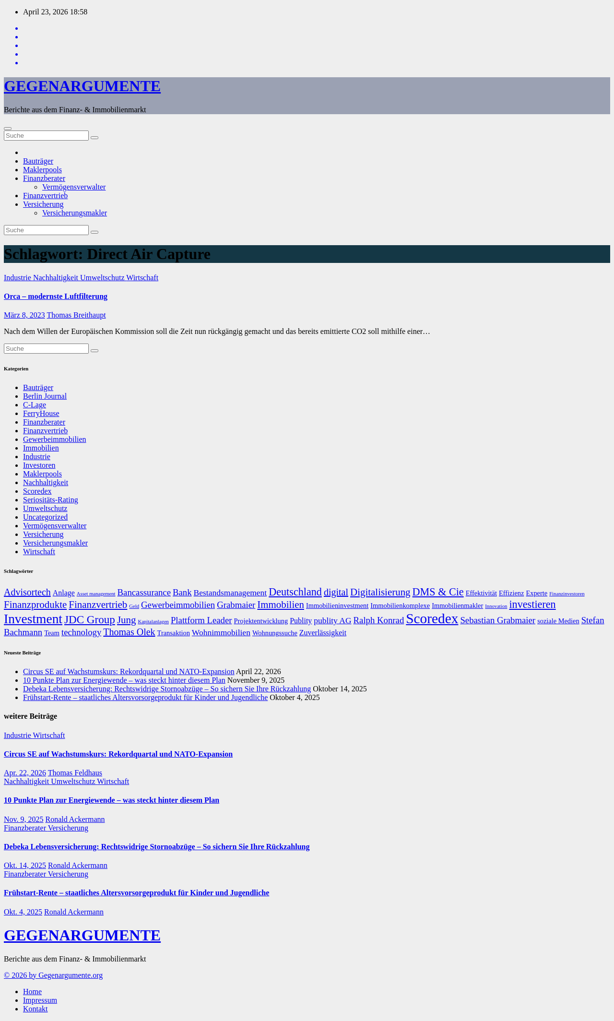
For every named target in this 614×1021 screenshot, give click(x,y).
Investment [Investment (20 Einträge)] (33, 619)
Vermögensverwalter (74, 187)
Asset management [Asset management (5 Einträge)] (96, 593)
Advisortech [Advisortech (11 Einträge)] (27, 592)
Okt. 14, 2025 (25, 865)
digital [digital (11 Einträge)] (336, 592)
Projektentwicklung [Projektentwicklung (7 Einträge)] (261, 621)
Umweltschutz (103, 277)
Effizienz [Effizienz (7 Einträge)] (511, 593)
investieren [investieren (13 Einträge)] (532, 604)
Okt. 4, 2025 (23, 912)
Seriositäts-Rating (50, 500)
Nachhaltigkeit (56, 277)
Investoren (39, 465)
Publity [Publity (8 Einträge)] (301, 621)
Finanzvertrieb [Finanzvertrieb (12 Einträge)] (98, 604)
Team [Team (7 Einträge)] (51, 633)
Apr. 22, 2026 (25, 773)
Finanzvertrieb (45, 195)
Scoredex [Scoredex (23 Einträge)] (432, 618)
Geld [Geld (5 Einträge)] (134, 606)
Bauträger (38, 161)
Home (32, 991)
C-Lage (34, 405)
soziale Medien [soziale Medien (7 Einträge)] (558, 621)
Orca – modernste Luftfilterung (55, 296)
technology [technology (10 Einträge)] (81, 632)
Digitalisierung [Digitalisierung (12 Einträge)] (380, 592)
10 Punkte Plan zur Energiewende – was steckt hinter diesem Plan (124, 680)
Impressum (40, 1000)
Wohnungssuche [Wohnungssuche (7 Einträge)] (274, 633)
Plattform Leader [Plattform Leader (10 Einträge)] (201, 620)
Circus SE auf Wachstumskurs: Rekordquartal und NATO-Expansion (129, 671)
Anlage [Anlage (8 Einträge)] (64, 593)
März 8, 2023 (24, 315)
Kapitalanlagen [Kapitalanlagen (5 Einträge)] (153, 621)
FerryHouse (41, 413)
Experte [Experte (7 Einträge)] (536, 593)
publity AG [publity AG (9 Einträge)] (332, 620)
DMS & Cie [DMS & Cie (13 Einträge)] (438, 592)
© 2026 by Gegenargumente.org (53, 975)
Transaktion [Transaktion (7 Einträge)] (173, 633)
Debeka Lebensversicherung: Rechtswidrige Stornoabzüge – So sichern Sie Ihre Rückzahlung (167, 689)
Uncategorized (45, 517)
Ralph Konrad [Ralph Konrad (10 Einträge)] (379, 620)
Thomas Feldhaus (75, 773)
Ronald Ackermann (75, 819)
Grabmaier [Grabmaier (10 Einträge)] (236, 605)
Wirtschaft (142, 277)
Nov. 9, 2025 (24, 819)
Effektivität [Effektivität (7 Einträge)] (481, 593)
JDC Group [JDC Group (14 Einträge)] (89, 619)
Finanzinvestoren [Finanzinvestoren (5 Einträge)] (566, 593)
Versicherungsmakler (74, 213)
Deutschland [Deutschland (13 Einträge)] (295, 592)
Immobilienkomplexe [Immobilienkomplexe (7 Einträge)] (400, 605)
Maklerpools (42, 170)
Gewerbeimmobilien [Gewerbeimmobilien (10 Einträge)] (178, 605)
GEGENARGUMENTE (82, 86)
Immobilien (41, 448)
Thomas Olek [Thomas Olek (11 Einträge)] (129, 632)
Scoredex (37, 491)
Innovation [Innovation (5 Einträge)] (496, 606)
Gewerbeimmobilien (54, 439)
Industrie (18, 277)
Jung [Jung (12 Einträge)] (126, 620)
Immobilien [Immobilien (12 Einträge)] (280, 604)
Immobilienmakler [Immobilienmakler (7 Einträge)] (457, 605)
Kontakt (35, 1009)
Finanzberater (44, 178)
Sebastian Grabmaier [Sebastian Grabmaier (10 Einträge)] (497, 620)
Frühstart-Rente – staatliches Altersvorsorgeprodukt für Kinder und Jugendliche (145, 697)
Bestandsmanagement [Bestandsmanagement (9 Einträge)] (230, 592)
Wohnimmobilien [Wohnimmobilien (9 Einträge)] (221, 632)
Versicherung (43, 204)
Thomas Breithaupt (76, 315)
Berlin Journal (45, 396)
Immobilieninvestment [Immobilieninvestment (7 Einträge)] (337, 605)
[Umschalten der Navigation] (8, 128)
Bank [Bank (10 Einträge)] (182, 592)
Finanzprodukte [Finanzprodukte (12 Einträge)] (35, 604)
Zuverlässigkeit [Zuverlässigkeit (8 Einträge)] (322, 633)
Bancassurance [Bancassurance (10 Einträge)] (144, 592)
